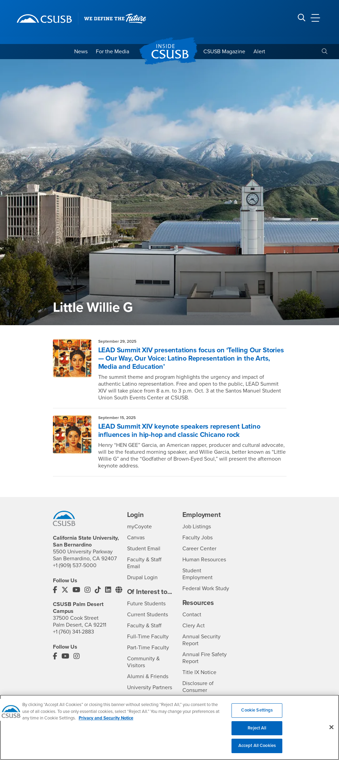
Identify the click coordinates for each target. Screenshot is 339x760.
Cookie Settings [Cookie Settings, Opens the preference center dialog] (257, 715)
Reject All (257, 733)
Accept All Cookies (257, 750)
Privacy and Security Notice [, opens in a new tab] (106, 723)
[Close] (331, 732)
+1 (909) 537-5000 (75, 565)
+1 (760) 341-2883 (73, 631)
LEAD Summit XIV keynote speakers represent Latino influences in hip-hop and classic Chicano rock (179, 430)
